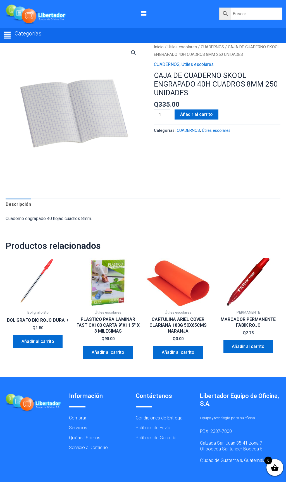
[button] (144, 13)
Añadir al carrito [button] (38, 341)
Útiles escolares (182, 46)
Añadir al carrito (196, 114)
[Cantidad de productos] (162, 114)
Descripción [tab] (18, 204)
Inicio (159, 46)
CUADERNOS (212, 46)
